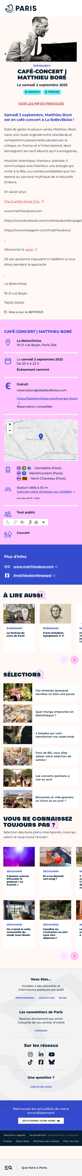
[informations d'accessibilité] (25, 522)
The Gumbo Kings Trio (22, 201)
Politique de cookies (46, 1141)
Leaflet (44, 460)
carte (29, 249)
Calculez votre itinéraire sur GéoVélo (44, 492)
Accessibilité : (54, 1135)
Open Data (22, 1141)
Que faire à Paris (34, 1168)
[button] (41, 436)
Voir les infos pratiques (41, 104)
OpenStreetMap (62, 460)
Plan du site (71, 1141)
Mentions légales (15, 1135)
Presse (8, 1141)
